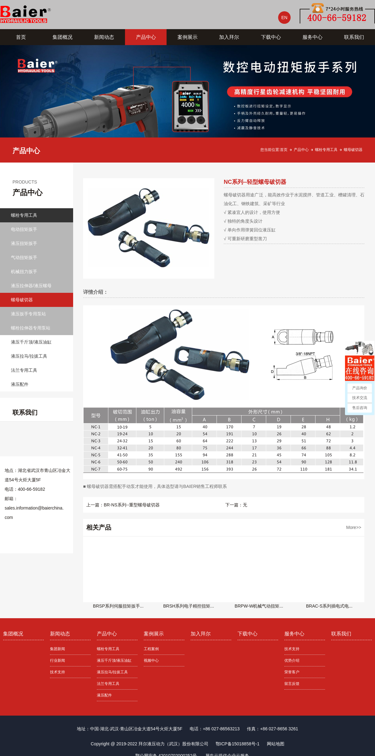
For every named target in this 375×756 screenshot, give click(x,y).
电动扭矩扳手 (24, 229)
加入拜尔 (229, 37)
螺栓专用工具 (326, 150)
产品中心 (146, 37)
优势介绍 (291, 660)
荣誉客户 (291, 672)
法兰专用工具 (24, 370)
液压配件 (19, 384)
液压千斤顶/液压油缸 (31, 341)
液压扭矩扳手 (24, 243)
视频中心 (151, 660)
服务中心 (312, 37)
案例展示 (188, 37)
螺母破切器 (353, 150)
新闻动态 (104, 37)
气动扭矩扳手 (24, 257)
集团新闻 (57, 649)
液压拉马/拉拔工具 (29, 356)
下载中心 (271, 37)
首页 (21, 37)
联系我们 (354, 37)
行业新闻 (57, 660)
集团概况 (62, 37)
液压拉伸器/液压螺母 (31, 285)
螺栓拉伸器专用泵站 (30, 327)
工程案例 (151, 649)
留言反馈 (291, 683)
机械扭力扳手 (24, 271)
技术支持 (57, 672)
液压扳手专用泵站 (28, 313)
